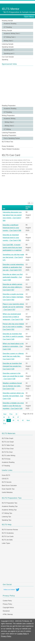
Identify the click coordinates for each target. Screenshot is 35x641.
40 (13, 420)
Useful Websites (7, 492)
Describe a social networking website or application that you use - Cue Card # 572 (13, 267)
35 (9, 417)
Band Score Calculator (9, 485)
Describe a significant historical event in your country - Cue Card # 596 (12, 227)
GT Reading (8, 27)
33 (16, 414)
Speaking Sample (8, 47)
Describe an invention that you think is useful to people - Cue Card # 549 (13, 336)
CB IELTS (5, 478)
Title (4, 208)
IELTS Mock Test (7, 141)
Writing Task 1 (9, 122)
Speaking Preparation (9, 135)
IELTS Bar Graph (7, 438)
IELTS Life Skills (7, 540)
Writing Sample (7, 30)
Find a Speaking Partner (12, 138)
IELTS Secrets (6, 482)
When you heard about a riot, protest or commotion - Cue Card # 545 (13, 346)
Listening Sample (7, 44)
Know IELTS (6, 475)
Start (4, 414)
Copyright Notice (8, 607)
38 (4, 420)
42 (23, 420)
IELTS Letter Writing (8, 455)
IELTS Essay (6, 459)
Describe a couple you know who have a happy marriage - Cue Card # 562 (13, 297)
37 (18, 417)
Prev (11, 414)
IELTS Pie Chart (7, 452)
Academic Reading (10, 23)
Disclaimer (6, 611)
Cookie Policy (7, 600)
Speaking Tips (6, 520)
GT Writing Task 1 (9, 37)
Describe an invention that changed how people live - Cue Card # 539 (12, 366)
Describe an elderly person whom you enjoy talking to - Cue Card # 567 (13, 287)
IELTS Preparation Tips (9, 503)
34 (4, 417)
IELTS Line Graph (8, 442)
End (4, 423)
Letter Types (6, 543)
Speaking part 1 (9, 50)
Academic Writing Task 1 (12, 33)
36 (13, 417)
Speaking (5, 59)
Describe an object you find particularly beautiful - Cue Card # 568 (12, 277)
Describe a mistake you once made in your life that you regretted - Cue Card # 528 (13, 405)
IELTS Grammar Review (10, 529)
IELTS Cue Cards (7, 536)
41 (18, 420)
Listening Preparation (9, 132)
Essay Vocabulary (8, 146)
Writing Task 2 (8, 40)
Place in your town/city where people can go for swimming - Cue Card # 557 (13, 306)
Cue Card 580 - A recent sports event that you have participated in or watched (12, 247)
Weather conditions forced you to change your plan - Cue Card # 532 (12, 386)
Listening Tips (6, 516)
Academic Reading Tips (10, 506)
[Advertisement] (17, 85)
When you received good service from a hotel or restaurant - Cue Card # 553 (13, 316)
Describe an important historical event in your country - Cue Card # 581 (12, 237)
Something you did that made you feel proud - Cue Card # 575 (13, 257)
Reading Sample (7, 20)
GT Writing (7, 129)
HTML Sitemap (8, 614)
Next (28, 420)
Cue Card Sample (8, 57)
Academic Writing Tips (9, 510)
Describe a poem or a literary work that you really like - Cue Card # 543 (13, 356)
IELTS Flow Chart (8, 448)
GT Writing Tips (7, 513)
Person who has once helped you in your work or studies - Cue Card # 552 (13, 326)
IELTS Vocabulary (8, 533)
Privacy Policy (7, 604)
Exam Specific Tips (8, 489)
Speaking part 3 (9, 53)
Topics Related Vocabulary (11, 149)
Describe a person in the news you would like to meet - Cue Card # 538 (13, 376)
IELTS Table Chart (8, 445)
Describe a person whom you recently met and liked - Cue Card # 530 (13, 396)
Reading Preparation (9, 105)
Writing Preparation (8, 115)
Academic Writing (9, 118)
